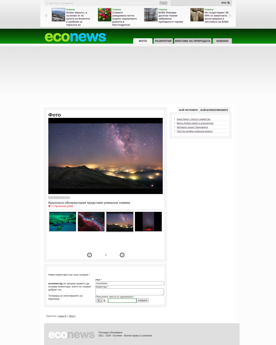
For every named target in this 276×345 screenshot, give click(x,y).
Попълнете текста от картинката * (115, 296)
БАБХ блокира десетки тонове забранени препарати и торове (171, 17)
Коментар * (101, 286)
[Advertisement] (138, 75)
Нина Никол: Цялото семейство (193, 119)
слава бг (62, 316)
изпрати (142, 300)
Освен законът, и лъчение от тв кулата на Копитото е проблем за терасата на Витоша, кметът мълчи (78, 21)
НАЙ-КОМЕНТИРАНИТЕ (214, 110)
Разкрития (163, 40)
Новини (70, 9)
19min (72, 316)
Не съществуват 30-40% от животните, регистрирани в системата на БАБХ (217, 17)
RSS (224, 2)
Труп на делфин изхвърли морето (195, 131)
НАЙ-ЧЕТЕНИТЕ (188, 110)
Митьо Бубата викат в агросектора (195, 123)
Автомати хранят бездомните (192, 127)
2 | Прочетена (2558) (62, 206)
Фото (143, 40)
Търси (163, 3)
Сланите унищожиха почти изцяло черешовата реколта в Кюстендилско (124, 18)
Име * (98, 279)
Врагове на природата (193, 40)
